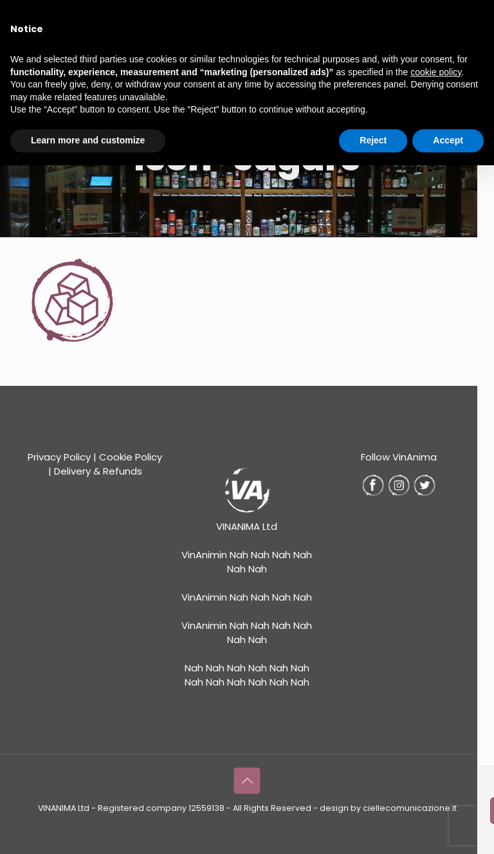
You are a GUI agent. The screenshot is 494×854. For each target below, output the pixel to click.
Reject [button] (373, 140)
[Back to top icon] (247, 780)
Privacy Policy (59, 457)
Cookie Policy (130, 457)
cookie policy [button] (435, 72)
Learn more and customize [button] (88, 140)
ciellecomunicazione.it (410, 808)
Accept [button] (448, 140)
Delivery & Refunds (98, 471)
